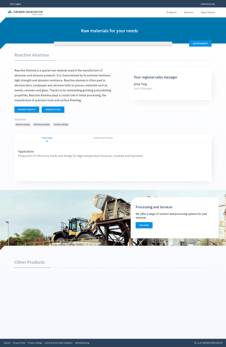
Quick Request (200, 43)
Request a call (53, 109)
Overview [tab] (47, 139)
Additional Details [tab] (103, 137)
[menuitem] (171, 12)
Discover (144, 225)
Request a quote (26, 109)
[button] (25, 12)
